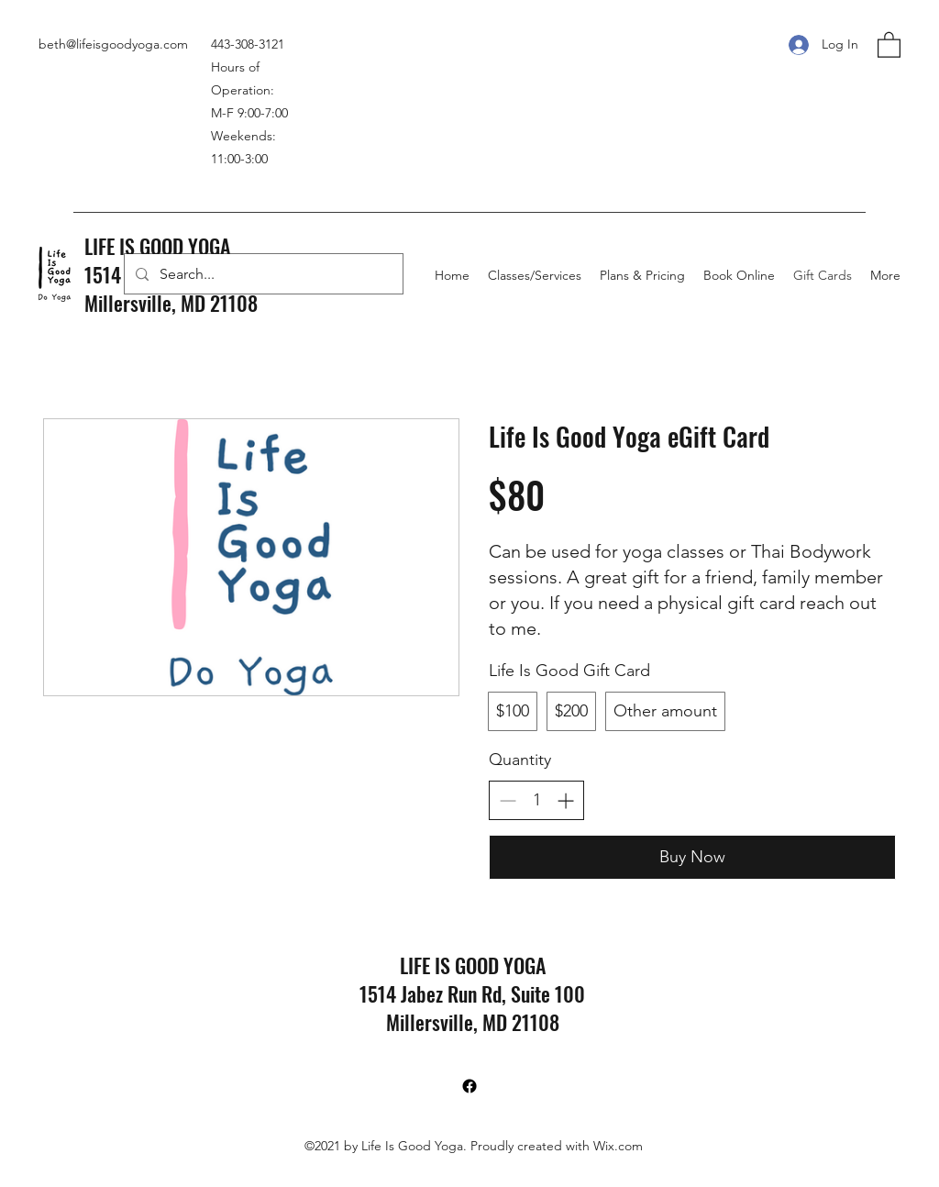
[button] (889, 44)
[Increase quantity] (565, 800)
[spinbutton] (536, 800)
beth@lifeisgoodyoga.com (113, 44)
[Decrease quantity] (507, 800)
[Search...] (262, 274)
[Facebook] (469, 1086)
